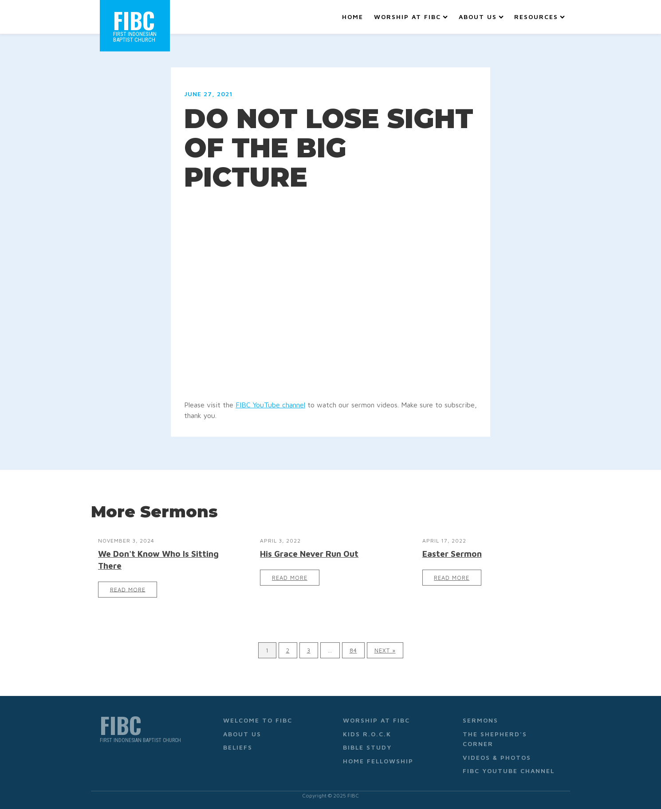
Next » (385, 650)
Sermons (480, 720)
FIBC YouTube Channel (509, 770)
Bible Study (367, 747)
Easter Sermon (452, 553)
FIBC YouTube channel (270, 405)
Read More (128, 589)
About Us (481, 16)
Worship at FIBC (411, 16)
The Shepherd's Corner (495, 738)
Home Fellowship (378, 761)
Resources (539, 16)
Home (352, 16)
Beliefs (237, 747)
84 (353, 650)
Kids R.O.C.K (367, 734)
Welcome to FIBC (257, 720)
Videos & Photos (497, 757)
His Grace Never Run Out (309, 553)
